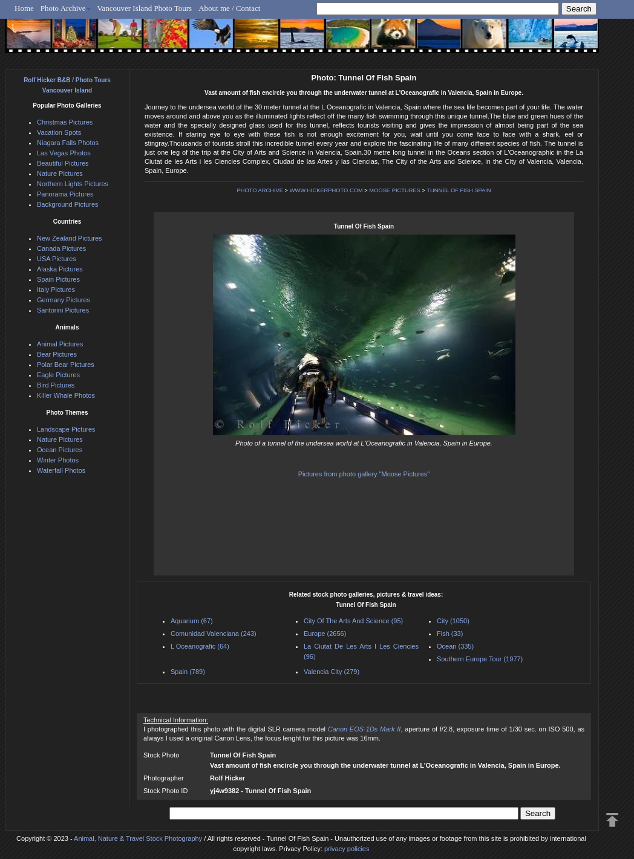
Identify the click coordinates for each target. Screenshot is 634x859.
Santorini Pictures (63, 310)
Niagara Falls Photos (68, 142)
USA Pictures (56, 258)
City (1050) (453, 620)
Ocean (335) (455, 646)
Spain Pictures (58, 279)
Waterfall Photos (61, 470)
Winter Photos (58, 460)
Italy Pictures (56, 289)
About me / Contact (229, 8)
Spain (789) (188, 671)
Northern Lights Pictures (72, 183)
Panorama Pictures (65, 194)
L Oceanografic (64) (200, 646)
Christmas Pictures (65, 122)
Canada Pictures (61, 248)
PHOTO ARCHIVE (260, 190)
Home (24, 8)
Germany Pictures (63, 299)
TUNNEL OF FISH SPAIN (458, 190)
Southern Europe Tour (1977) (480, 659)
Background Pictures (68, 204)
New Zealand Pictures (69, 238)
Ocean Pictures (59, 449)
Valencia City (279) (331, 671)
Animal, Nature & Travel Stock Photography (138, 838)
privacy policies (347, 848)
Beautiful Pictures (63, 163)
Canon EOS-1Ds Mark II (364, 729)
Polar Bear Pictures (65, 364)
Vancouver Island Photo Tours (144, 8)
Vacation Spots (59, 132)
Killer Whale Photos (66, 395)
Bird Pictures (55, 385)
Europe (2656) (325, 633)
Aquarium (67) (192, 620)
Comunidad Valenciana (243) (214, 633)
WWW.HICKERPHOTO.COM (326, 190)
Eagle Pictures (58, 374)
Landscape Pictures (66, 429)
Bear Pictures (57, 354)
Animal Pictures (60, 344)
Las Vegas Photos (64, 153)
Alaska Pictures (60, 269)
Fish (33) (450, 633)
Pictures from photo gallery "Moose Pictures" (364, 474)
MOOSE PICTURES (394, 190)
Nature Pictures (60, 173)
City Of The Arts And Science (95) (353, 620)
